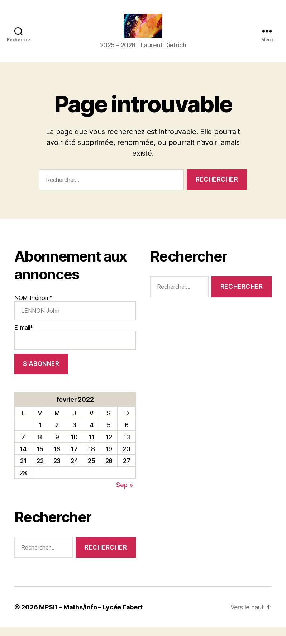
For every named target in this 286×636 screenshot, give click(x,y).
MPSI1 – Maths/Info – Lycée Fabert (91, 615)
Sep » (124, 493)
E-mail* (75, 345)
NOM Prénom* (75, 316)
